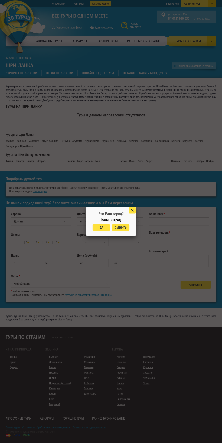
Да (101, 227)
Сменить (121, 227)
